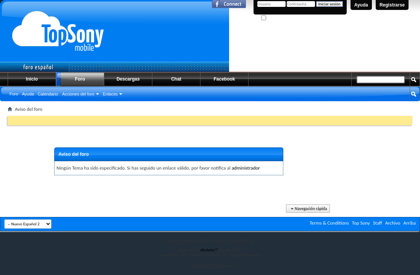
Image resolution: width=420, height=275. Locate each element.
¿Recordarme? (276, 18)
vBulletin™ (209, 249)
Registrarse (392, 5)
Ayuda (361, 5)
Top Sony (361, 223)
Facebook (224, 79)
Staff (377, 223)
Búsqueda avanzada (393, 108)
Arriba (409, 223)
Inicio (32, 79)
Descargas (128, 79)
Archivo (393, 223)
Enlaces (110, 94)
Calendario (48, 94)
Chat (176, 79)
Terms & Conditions (329, 223)
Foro (80, 79)
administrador (246, 168)
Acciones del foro (78, 94)
